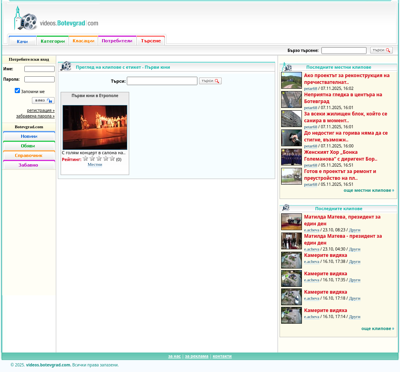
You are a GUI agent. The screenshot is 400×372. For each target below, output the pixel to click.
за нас (174, 356)
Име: (8, 69)
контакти (222, 356)
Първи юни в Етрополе (95, 95)
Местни (95, 164)
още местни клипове (367, 190)
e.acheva (311, 229)
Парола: (11, 79)
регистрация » (41, 110)
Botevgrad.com (29, 126)
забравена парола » (35, 116)
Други (355, 229)
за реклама (197, 356)
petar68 (310, 88)
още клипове (376, 328)
